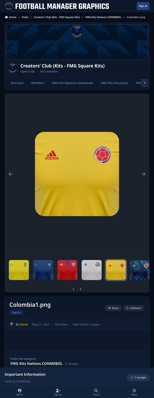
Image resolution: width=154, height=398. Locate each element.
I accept (138, 377)
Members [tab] (37, 83)
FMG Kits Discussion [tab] (114, 83)
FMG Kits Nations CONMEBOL (36, 363)
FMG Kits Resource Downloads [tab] (72, 83)
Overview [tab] (17, 83)
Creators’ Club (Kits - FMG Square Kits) (62, 66)
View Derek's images (86, 324)
